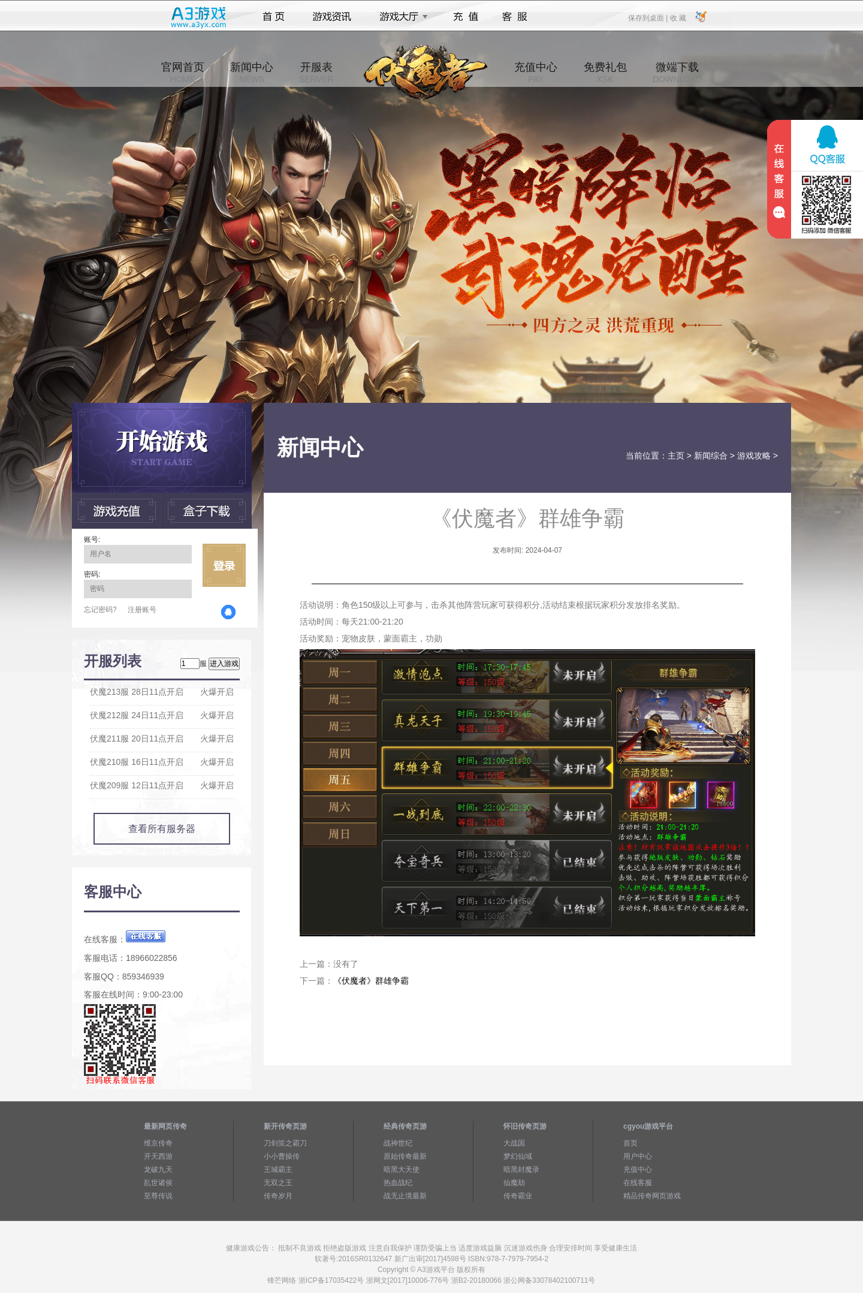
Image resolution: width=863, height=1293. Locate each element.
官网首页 (182, 72)
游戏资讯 (332, 17)
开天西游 (158, 1156)
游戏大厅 (400, 17)
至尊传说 (158, 1196)
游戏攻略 (754, 455)
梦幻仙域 (517, 1156)
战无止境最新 (405, 1196)
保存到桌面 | (648, 17)
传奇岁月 (278, 1196)
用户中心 (637, 1156)
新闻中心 (251, 72)
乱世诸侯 (158, 1183)
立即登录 (224, 565)
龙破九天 (158, 1169)
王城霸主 (278, 1169)
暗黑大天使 (402, 1169)
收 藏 (677, 17)
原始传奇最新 (405, 1156)
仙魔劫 (514, 1183)
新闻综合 (711, 455)
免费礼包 (605, 72)
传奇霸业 (517, 1196)
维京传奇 (158, 1143)
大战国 (514, 1143)
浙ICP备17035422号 (331, 1280)
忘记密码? (100, 609)
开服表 (316, 72)
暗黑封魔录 (521, 1169)
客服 (515, 17)
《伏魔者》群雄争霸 (371, 980)
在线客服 (637, 1183)
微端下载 (677, 72)
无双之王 (278, 1183)
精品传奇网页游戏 (652, 1196)
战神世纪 (398, 1143)
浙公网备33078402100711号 (549, 1280)
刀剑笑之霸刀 (285, 1143)
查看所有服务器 (161, 829)
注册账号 (142, 609)
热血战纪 (398, 1183)
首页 (273, 17)
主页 (676, 455)
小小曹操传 (282, 1156)
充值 (465, 17)
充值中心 (535, 72)
